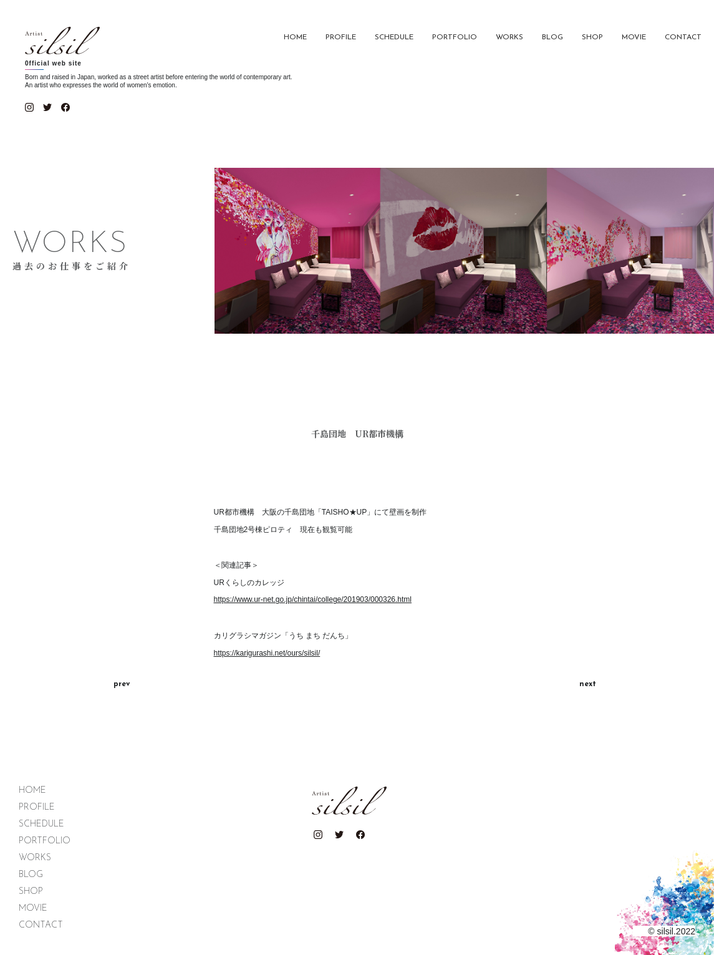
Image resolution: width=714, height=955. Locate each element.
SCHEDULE (394, 37)
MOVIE (634, 37)
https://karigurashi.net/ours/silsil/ (267, 653)
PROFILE (341, 37)
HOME (295, 37)
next (587, 684)
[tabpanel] (357, 471)
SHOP (592, 37)
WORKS (509, 37)
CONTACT (683, 37)
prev (121, 684)
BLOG (552, 37)
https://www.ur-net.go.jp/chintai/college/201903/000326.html (313, 599)
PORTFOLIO (454, 37)
